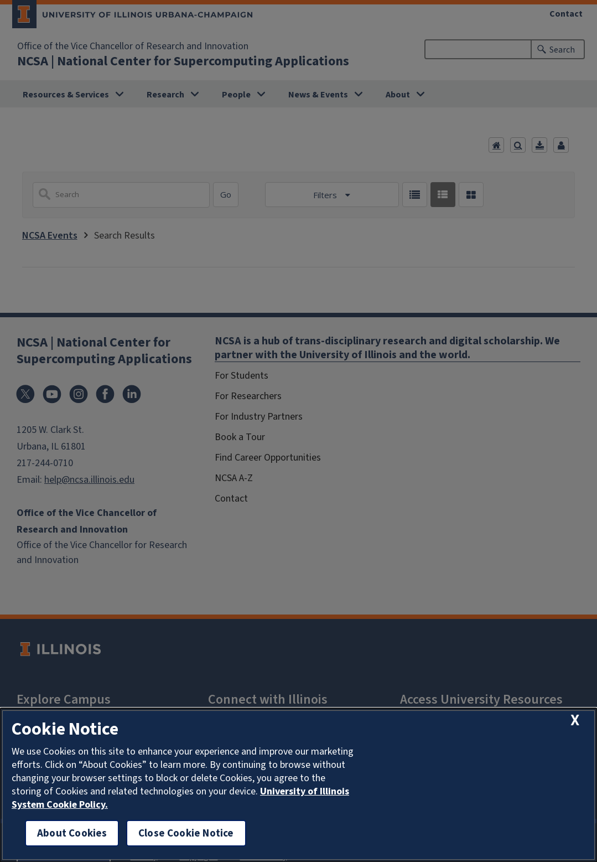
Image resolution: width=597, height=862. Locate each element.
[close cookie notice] (575, 720)
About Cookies (72, 833)
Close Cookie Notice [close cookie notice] (186, 833)
